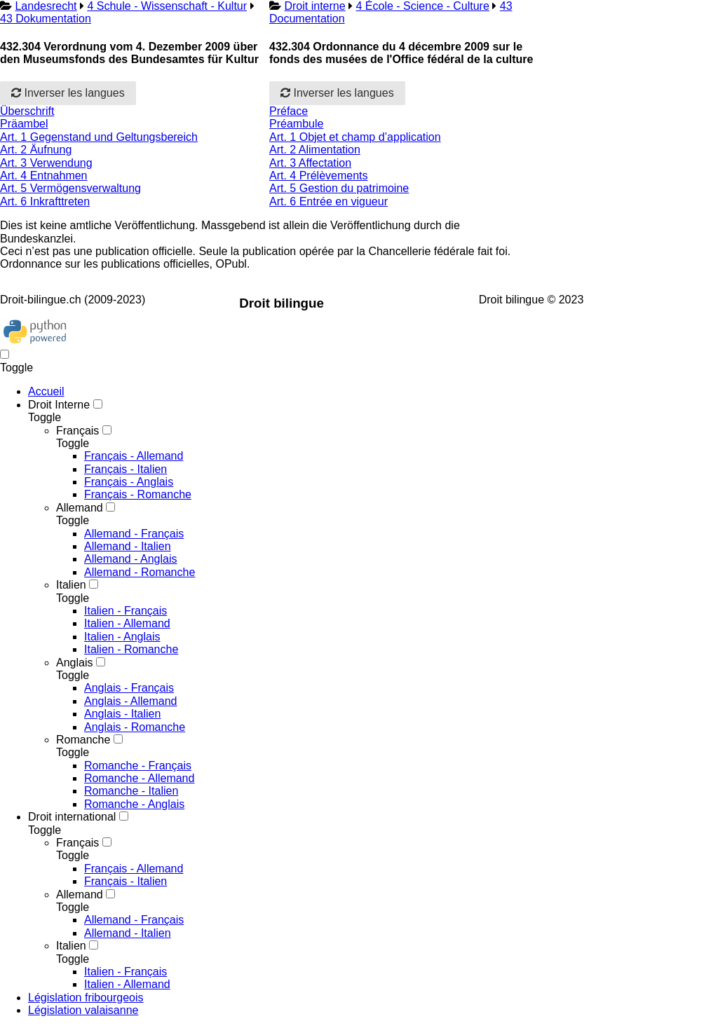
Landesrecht (45, 6)
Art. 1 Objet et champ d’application (355, 137)
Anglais (74, 663)
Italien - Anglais (122, 637)
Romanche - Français (137, 766)
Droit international (72, 817)
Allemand (79, 508)
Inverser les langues (68, 93)
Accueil (46, 391)
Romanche (83, 740)
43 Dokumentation (45, 19)
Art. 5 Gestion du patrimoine (339, 188)
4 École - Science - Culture (422, 6)
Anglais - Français (129, 688)
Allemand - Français (134, 534)
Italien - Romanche (131, 649)
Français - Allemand (133, 456)
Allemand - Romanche (139, 572)
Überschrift (27, 111)
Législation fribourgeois (86, 997)
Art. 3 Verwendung (46, 163)
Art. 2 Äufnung (36, 150)
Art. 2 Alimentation (314, 150)
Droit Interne (59, 405)
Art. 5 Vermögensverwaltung (70, 188)
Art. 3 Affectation (310, 163)
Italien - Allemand (127, 623)
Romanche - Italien (131, 791)
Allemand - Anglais (130, 559)
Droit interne (314, 6)
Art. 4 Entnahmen (44, 175)
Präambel (24, 124)
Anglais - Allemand (130, 701)
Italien (71, 585)
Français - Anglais (128, 482)
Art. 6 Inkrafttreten (45, 201)
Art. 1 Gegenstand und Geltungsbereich (99, 137)
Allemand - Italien (127, 546)
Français (77, 431)
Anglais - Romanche (134, 727)
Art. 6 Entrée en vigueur (328, 201)
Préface (288, 111)
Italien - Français (125, 611)
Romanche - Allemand (139, 778)
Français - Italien (125, 469)
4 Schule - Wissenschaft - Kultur (167, 6)
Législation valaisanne (83, 1010)
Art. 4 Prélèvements (318, 175)
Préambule (296, 124)
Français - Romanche (137, 494)
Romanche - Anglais (134, 804)
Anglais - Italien (122, 714)
